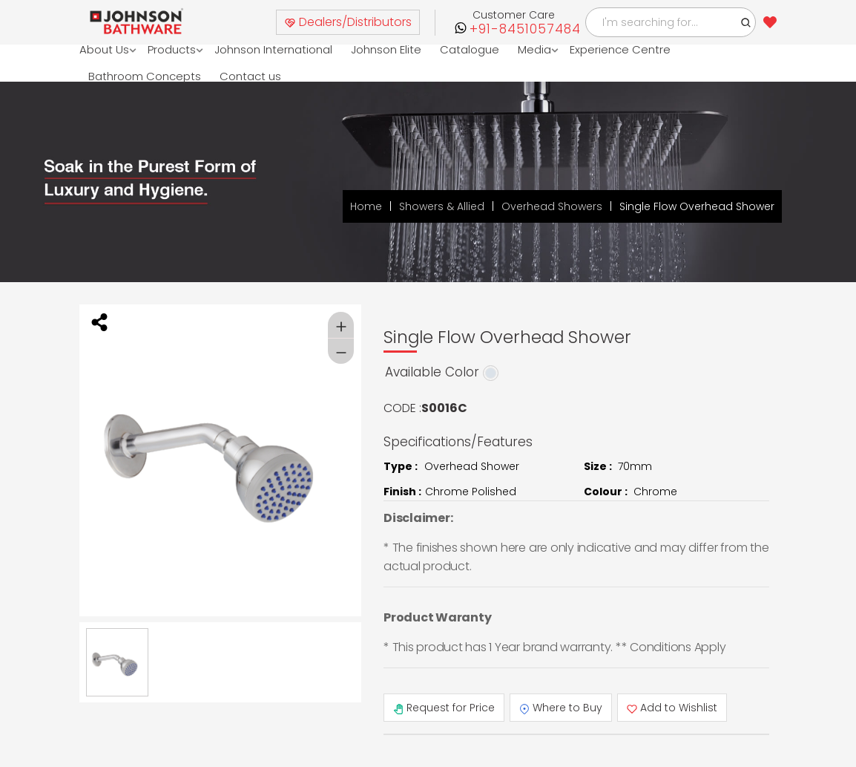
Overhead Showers (551, 206)
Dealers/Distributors (348, 21)
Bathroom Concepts (144, 76)
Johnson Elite (386, 49)
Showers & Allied (441, 206)
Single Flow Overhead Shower (696, 206)
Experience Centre (620, 49)
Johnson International (273, 49)
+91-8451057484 (525, 29)
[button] (746, 22)
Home (366, 206)
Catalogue (469, 49)
